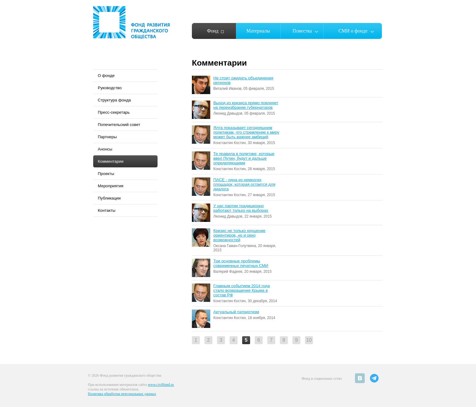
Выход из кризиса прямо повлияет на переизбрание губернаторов (245, 105)
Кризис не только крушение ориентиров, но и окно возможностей (239, 235)
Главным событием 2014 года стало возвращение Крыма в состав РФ (241, 290)
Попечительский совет (119, 124)
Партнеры (107, 137)
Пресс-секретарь (114, 112)
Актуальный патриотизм (236, 312)
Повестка (302, 30)
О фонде (106, 75)
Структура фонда (114, 100)
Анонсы (105, 149)
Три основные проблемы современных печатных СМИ (240, 263)
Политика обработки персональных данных (122, 394)
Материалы (258, 30)
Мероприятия (111, 186)
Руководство (110, 88)
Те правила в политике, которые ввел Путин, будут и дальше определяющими (244, 158)
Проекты (106, 173)
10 (309, 340)
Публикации (109, 198)
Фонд (212, 30)
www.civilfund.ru (161, 384)
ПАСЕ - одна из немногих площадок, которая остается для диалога (244, 184)
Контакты (107, 210)
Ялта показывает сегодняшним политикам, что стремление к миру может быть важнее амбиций (246, 132)
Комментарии (111, 161)
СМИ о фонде (352, 30)
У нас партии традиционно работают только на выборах (240, 208)
